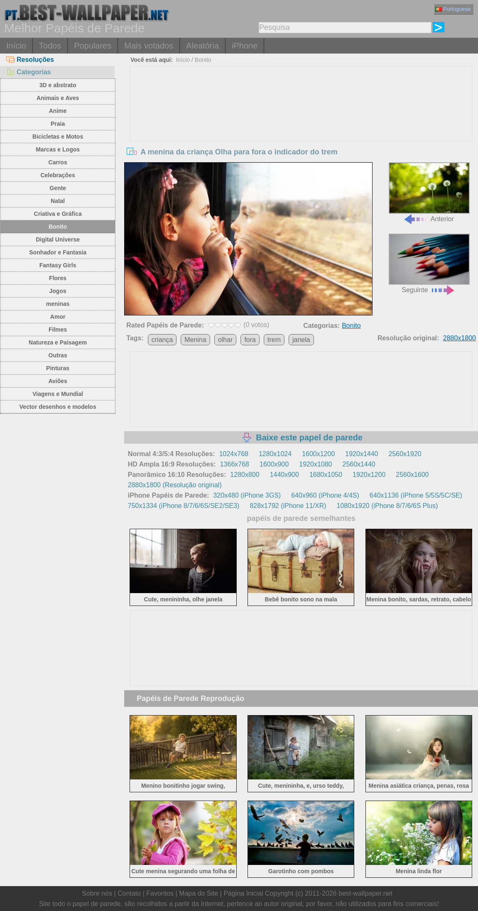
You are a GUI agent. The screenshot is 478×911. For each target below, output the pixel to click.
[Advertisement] (301, 129)
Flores (57, 278)
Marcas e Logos (58, 149)
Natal (58, 201)
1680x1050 (325, 474)
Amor (58, 316)
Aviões (57, 381)
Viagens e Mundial (57, 394)
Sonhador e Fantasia (57, 252)
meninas (58, 303)
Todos (50, 45)
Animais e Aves (58, 98)
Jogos (57, 291)
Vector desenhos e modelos (58, 406)
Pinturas (57, 368)
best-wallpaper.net (365, 893)
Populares (92, 45)
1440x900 (284, 474)
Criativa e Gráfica (58, 213)
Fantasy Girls (57, 265)
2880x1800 (459, 338)
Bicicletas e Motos (57, 136)
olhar (225, 339)
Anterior (429, 192)
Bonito (58, 226)
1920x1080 (315, 464)
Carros (58, 162)
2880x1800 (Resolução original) (175, 484)
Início (16, 45)
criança (162, 339)
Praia (58, 123)
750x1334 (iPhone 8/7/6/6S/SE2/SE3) (184, 505)
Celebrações (57, 175)
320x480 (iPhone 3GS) (247, 495)
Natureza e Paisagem (58, 342)
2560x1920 (405, 453)
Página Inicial (243, 893)
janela (301, 339)
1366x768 (234, 464)
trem (274, 339)
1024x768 (233, 453)
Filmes (58, 329)
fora (250, 339)
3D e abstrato (57, 85)
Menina (195, 339)
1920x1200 (369, 474)
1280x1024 (275, 453)
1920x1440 (361, 453)
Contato (129, 893)
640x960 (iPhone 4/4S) (325, 495)
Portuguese (453, 9)
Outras (58, 355)
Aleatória (202, 45)
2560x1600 (412, 474)
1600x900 (274, 464)
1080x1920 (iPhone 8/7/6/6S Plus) (387, 505)
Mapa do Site (198, 893)
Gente (57, 188)
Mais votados (148, 45)
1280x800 (244, 474)
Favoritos (160, 893)
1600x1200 (318, 453)
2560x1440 (358, 464)
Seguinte (429, 263)
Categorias (28, 72)
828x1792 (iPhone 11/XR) (288, 505)
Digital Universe (58, 239)
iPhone (244, 45)
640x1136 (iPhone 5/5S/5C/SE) (416, 495)
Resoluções (30, 59)
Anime (58, 110)
